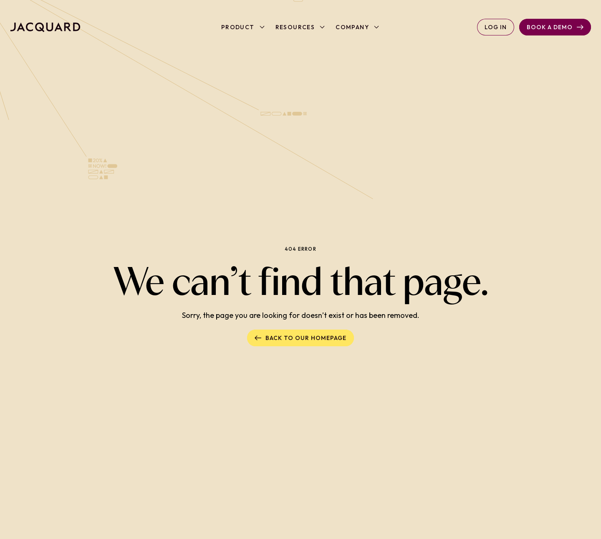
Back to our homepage (300, 338)
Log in (496, 27)
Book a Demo (555, 27)
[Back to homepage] (45, 27)
